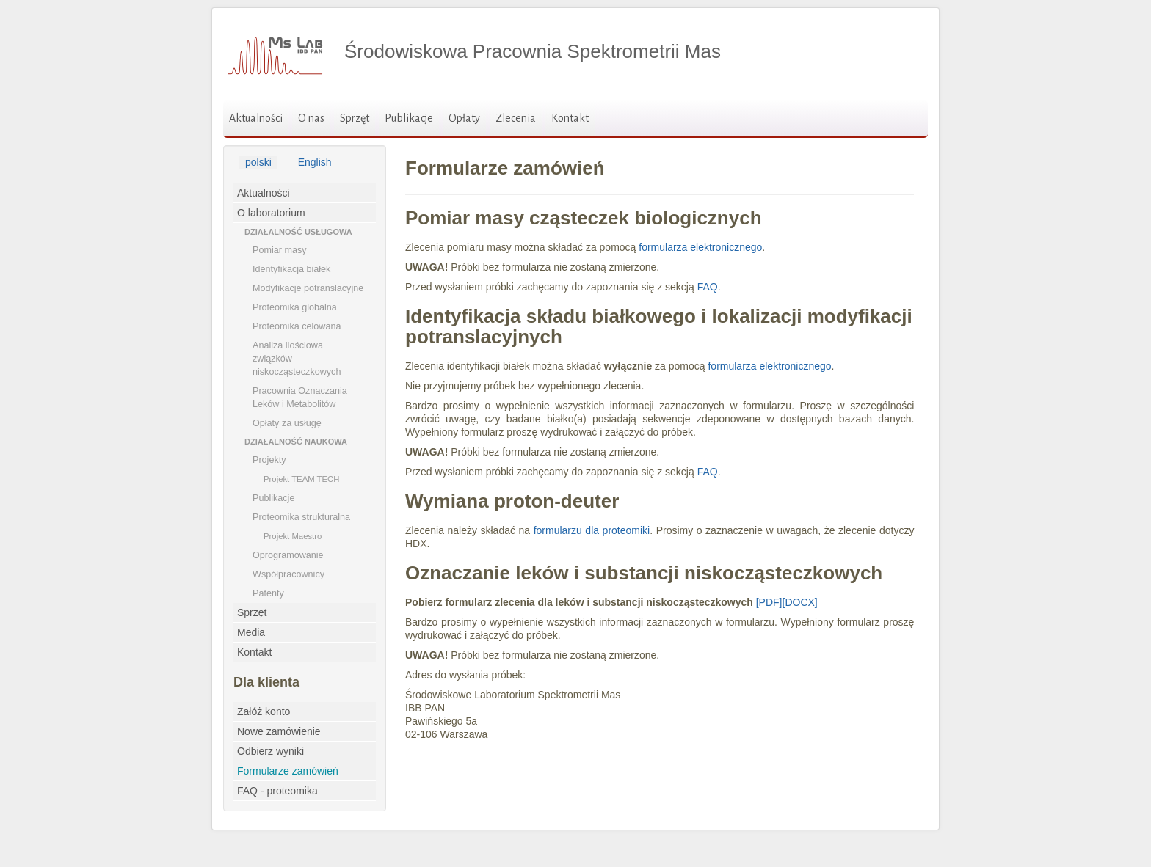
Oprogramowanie (288, 555)
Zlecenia (515, 118)
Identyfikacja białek (291, 269)
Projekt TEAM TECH (301, 479)
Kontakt (570, 118)
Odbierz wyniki (270, 751)
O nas (311, 118)
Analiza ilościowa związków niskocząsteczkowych (297, 358)
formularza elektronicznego (700, 247)
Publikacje (409, 118)
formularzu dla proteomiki (592, 530)
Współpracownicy (288, 574)
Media (251, 632)
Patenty (268, 593)
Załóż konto (263, 711)
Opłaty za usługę (287, 423)
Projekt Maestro (293, 536)
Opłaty (464, 118)
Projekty (269, 460)
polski (258, 162)
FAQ (707, 287)
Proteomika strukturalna (301, 517)
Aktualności (256, 118)
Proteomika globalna (295, 307)
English (315, 162)
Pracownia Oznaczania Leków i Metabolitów (300, 397)
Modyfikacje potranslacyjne (308, 288)
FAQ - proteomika (277, 791)
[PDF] (769, 602)
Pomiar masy (279, 250)
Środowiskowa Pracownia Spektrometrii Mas (532, 51)
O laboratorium (271, 213)
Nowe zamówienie (279, 731)
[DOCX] (800, 602)
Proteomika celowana (297, 326)
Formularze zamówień (287, 771)
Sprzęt (354, 118)
